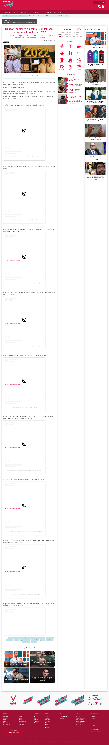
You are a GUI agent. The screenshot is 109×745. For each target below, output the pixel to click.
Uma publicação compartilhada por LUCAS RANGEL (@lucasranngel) (24, 346)
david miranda (9, 640)
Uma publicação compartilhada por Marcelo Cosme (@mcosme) (24, 283)
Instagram (93, 718)
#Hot (46, 722)
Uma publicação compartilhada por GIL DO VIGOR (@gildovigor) (24, 219)
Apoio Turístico (23, 726)
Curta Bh (62, 718)
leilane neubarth (35, 640)
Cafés (4, 721)
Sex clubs (21, 724)
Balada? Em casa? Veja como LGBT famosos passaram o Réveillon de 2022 (48, 16)
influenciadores (19, 638)
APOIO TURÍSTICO (58, 12)
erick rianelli (34, 642)
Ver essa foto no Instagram (12, 134)
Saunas (21, 722)
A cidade (5, 716)
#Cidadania (47, 719)
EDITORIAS (47, 714)
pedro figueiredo (26, 642)
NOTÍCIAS (15, 12)
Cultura (36, 719)
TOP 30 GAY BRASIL (26, 12)
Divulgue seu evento (14, 732)
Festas (36, 716)
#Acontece (47, 721)
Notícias (15, 16)
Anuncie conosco (14, 730)
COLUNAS (62, 714)
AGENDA (73, 29)
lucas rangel (27, 640)
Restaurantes (22, 721)
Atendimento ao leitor (13, 735)
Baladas (5, 718)
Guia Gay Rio (79, 726)
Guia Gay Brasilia (80, 719)
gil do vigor (42, 640)
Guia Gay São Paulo (80, 718)
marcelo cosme (41, 638)
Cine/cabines (6, 724)
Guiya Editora (79, 716)
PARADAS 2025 (47, 12)
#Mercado (47, 724)
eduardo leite (49, 640)
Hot (35, 718)
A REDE (77, 714)
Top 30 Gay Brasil (64, 716)
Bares (4, 719)
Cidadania (5, 722)
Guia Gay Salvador (80, 721)
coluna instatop (28, 638)
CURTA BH (37, 12)
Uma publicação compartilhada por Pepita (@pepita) (24, 407)
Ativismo (36, 721)
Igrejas (20, 718)
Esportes (21, 716)
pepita (21, 640)
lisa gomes (16, 640)
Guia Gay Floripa (80, 724)
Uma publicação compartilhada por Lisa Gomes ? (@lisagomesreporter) (24, 531)
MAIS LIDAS (70, 74)
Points (20, 719)
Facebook (93, 716)
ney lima (35, 638)
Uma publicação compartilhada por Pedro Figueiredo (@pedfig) (24, 594)
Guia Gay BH (79, 722)
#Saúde (46, 726)
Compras (5, 726)
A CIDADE (7, 12)
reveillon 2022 (11, 638)
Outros (36, 722)
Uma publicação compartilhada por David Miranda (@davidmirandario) (24, 470)
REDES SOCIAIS (94, 714)
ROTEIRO (70, 41)
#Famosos (23, 16)
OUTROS (93, 725)
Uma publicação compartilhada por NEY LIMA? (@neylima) (24, 156)
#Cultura (47, 718)
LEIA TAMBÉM (29, 648)
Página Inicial (6, 16)
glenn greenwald (50, 638)
